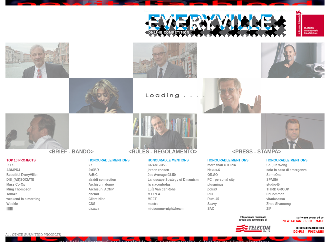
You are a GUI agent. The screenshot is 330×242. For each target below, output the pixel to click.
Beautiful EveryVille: (22, 175)
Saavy (212, 204)
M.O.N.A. (154, 194)
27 (90, 165)
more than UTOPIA (222, 165)
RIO (210, 194)
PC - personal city (221, 179)
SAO (211, 208)
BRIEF (59, 151)
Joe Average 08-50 (162, 175)
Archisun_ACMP (101, 189)
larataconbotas (159, 184)
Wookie (12, 204)
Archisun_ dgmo (101, 184)
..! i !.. (10, 165)
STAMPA (267, 151)
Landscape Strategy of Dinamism (173, 179)
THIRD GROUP (278, 189)
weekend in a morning (23, 199)
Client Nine (97, 199)
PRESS (244, 151)
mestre (153, 204)
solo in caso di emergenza (286, 170)
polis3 (212, 189)
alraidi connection (102, 179)
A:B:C (93, 175)
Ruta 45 (213, 199)
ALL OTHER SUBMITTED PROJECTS (33, 235)
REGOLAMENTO (174, 151)
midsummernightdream (165, 208)
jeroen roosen (158, 170)
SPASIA (272, 179)
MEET (152, 199)
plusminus (216, 184)
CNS (92, 204)
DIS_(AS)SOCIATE (20, 179)
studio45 (273, 184)
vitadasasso (276, 199)
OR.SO (213, 175)
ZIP (269, 208)
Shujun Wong (277, 165)
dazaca (94, 208)
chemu (94, 194)
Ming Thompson (18, 189)
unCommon (276, 194)
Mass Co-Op (15, 184)
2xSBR (94, 170)
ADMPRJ (13, 170)
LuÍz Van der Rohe (162, 189)
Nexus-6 (214, 170)
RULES (140, 151)
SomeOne (274, 175)
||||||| (9, 208)
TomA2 (11, 194)
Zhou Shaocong (279, 204)
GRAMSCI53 (157, 165)
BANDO (81, 151)
